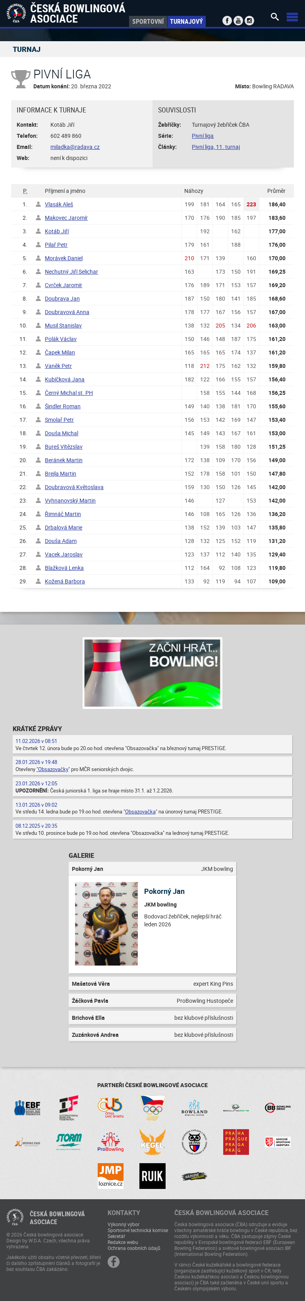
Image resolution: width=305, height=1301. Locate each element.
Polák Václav (61, 339)
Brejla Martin (60, 473)
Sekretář (116, 1236)
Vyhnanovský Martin (70, 500)
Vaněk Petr (58, 366)
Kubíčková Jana (65, 379)
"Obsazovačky (52, 769)
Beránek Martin (64, 460)
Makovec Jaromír (66, 217)
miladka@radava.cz (75, 146)
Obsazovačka (140, 811)
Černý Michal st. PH (69, 392)
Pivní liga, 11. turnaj (216, 146)
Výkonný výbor (123, 1224)
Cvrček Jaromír (63, 285)
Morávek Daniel (64, 258)
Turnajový (186, 21)
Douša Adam (61, 541)
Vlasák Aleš (59, 204)
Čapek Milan (60, 352)
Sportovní (148, 21)
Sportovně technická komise (138, 1230)
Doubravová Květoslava (74, 487)
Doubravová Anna (67, 312)
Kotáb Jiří (57, 231)
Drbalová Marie (63, 527)
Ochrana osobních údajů (134, 1248)
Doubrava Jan (62, 298)
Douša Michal (61, 433)
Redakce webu (123, 1242)
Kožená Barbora (65, 581)
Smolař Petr (59, 419)
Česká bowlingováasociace (57, 1218)
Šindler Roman (63, 406)
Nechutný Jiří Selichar (71, 271)
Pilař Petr (56, 244)
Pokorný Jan (164, 891)
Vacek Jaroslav (64, 554)
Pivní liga (203, 135)
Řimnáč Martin (63, 514)
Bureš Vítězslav (64, 446)
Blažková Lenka (64, 567)
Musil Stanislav (63, 325)
